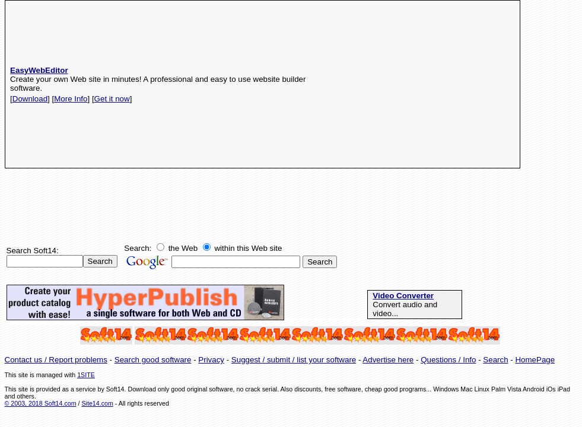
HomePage (535, 359)
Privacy (211, 359)
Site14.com (97, 403)
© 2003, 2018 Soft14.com (41, 403)
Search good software (153, 359)
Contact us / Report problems (56, 359)
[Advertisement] (419, 84)
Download (29, 98)
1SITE (86, 374)
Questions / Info (448, 359)
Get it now (112, 98)
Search (495, 359)
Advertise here (388, 359)
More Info (70, 98)
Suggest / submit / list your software (293, 359)
